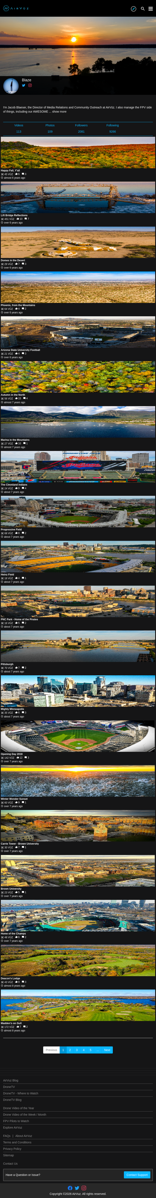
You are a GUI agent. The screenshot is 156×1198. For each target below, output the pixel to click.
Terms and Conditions (17, 1142)
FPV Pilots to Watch (16, 1121)
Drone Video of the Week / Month (24, 1114)
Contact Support (137, 1175)
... (98, 1050)
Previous (51, 1050)
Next (107, 1050)
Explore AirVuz (12, 1127)
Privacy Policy (12, 1148)
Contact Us (10, 1163)
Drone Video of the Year (18, 1108)
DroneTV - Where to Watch (20, 1093)
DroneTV (9, 1087)
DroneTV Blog (12, 1099)
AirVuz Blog (10, 1080)
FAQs (6, 1136)
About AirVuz (23, 1136)
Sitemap (8, 1155)
